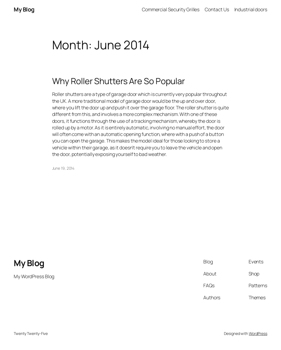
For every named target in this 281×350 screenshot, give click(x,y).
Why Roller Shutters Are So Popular (118, 81)
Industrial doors (250, 9)
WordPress (258, 333)
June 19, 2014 (63, 168)
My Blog (24, 9)
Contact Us (217, 9)
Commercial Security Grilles (170, 9)
